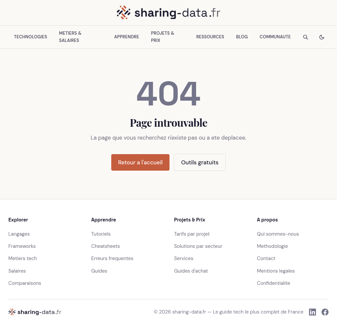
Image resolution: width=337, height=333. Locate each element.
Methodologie (272, 246)
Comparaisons (25, 283)
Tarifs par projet (192, 234)
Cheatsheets (105, 246)
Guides (99, 271)
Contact (266, 258)
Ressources (210, 37)
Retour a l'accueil (140, 162)
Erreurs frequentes (112, 258)
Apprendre (126, 37)
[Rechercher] (305, 37)
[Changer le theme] (322, 37)
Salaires (17, 271)
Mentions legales (276, 271)
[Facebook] (325, 312)
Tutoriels (101, 234)
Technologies (30, 37)
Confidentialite (273, 283)
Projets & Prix (162, 36)
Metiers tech (23, 258)
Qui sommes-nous (278, 234)
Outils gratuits (200, 162)
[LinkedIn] (312, 312)
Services (183, 258)
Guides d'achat (191, 271)
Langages (19, 234)
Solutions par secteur (198, 246)
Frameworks (22, 246)
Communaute (275, 37)
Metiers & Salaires (70, 36)
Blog (241, 37)
